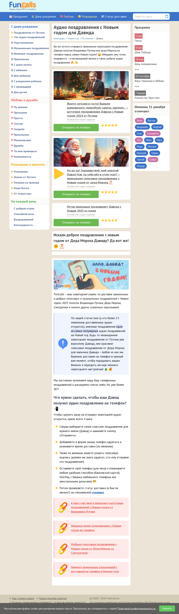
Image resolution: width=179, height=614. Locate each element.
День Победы (143, 52)
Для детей (20, 92)
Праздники (20, 16)
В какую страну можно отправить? (32, 602)
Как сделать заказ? (23, 598)
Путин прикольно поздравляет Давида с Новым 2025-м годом (94, 209)
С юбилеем (20, 70)
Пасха (138, 40)
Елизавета (153, 133)
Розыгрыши (89, 16)
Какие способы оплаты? (53, 598)
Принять (167, 608)
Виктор (151, 120)
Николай (141, 153)
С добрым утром (24, 208)
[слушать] (59, 107)
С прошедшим (22, 86)
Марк (140, 146)
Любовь (69, 16)
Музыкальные (22, 140)
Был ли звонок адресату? (71, 602)
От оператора (22, 193)
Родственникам (23, 42)
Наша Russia (21, 188)
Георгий (157, 127)
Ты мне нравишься (25, 151)
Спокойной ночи (24, 214)
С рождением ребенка (27, 81)
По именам (20, 107)
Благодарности (23, 225)
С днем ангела (23, 64)
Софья (153, 159)
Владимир (142, 127)
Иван (148, 140)
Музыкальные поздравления (31, 48)
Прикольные (21, 59)
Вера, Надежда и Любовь (149, 80)
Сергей (140, 159)
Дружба (19, 145)
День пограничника (146, 64)
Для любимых (22, 75)
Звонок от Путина (25, 177)
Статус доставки (116, 16)
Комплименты (22, 156)
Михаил (152, 146)
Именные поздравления (28, 53)
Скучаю (18, 123)
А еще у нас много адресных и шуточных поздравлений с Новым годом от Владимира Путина (97, 507)
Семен (154, 153)
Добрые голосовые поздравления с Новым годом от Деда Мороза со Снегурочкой (94, 549)
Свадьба (19, 129)
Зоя (139, 140)
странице (98, 492)
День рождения (45, 16)
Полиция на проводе (26, 182)
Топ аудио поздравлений (29, 37)
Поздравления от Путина (29, 32)
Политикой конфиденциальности (136, 608)
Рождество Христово (147, 97)
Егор (139, 133)
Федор (141, 166)
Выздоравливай (23, 219)
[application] (59, 107)
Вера (139, 120)
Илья (159, 140)
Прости (18, 118)
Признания (20, 112)
